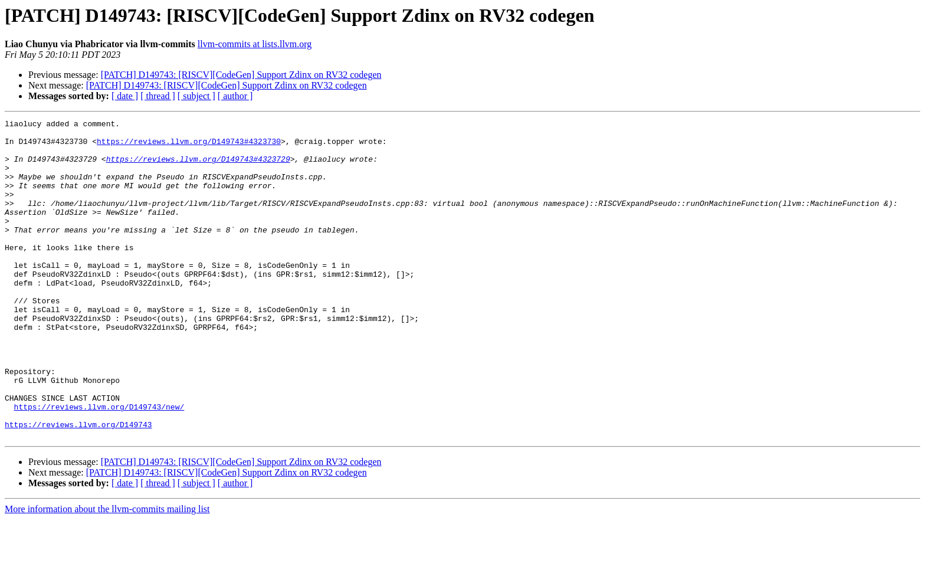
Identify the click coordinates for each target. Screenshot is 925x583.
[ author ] (235, 96)
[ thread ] (157, 96)
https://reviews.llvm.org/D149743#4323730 (189, 146)
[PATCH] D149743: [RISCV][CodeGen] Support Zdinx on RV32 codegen (241, 75)
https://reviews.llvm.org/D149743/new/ (99, 465)
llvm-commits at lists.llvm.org (254, 44)
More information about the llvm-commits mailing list (107, 573)
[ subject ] (196, 96)
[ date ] (124, 96)
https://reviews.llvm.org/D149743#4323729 (198, 167)
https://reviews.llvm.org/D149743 (78, 486)
